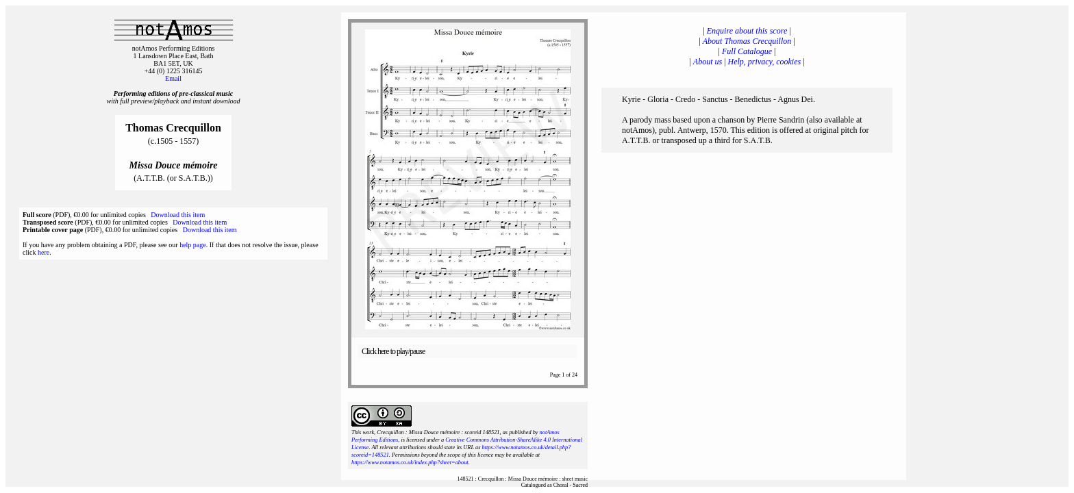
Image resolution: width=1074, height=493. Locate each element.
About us (707, 61)
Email (173, 78)
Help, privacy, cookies (764, 61)
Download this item (178, 214)
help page (192, 245)
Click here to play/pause (393, 351)
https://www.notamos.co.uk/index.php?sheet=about (410, 462)
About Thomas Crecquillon (747, 41)
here (43, 252)
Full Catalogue (747, 51)
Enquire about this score (747, 31)
